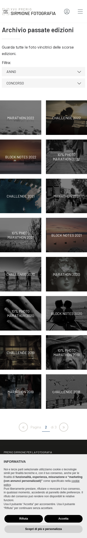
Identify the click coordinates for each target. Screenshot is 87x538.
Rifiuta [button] (23, 518)
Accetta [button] (63, 518)
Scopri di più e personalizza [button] (43, 529)
